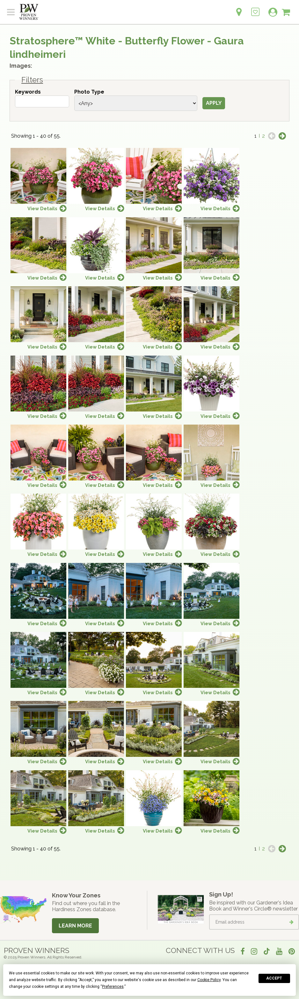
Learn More (75, 926)
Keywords (28, 92)
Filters (32, 80)
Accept (274, 978)
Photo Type (89, 92)
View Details (42, 208)
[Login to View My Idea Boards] (255, 8)
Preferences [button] (113, 986)
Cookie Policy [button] (209, 980)
